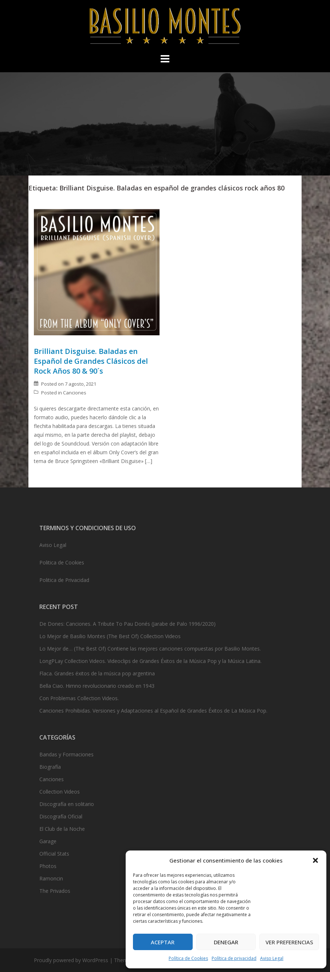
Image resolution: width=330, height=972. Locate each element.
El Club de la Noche (62, 828)
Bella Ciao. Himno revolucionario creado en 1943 (96, 685)
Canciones (74, 392)
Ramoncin (51, 878)
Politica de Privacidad (64, 579)
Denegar (226, 942)
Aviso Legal (271, 958)
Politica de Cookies (61, 562)
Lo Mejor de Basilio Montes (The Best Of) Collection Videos (110, 636)
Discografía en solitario (66, 804)
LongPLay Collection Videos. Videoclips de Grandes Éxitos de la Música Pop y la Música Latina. (150, 660)
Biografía (50, 766)
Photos (47, 866)
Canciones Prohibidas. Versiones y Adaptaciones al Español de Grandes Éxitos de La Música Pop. (153, 710)
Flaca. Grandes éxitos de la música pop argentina (97, 673)
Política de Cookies (188, 958)
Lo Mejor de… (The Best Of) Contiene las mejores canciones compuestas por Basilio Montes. (150, 648)
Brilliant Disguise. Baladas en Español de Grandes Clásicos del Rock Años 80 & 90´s (91, 361)
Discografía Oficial (60, 816)
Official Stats (54, 853)
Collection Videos (59, 791)
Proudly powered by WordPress (71, 960)
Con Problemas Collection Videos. (79, 698)
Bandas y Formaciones (66, 754)
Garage (47, 841)
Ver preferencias (289, 942)
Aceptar (162, 942)
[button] (315, 860)
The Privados (54, 890)
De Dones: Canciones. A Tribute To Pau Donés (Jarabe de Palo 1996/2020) (127, 623)
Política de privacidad (234, 958)
